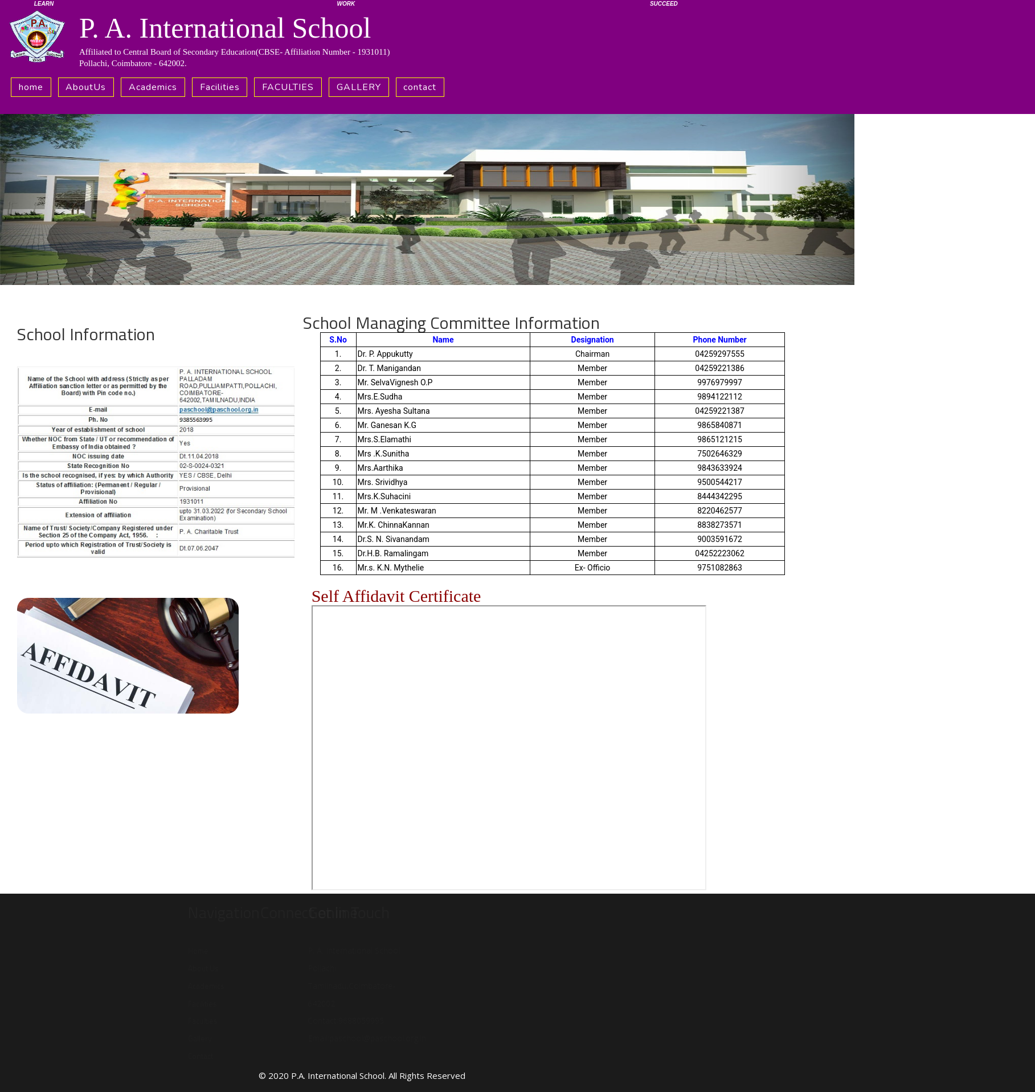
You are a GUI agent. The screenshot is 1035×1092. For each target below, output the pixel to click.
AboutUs (86, 87)
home (31, 87)
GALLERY (359, 87)
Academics (153, 87)
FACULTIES (288, 87)
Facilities (220, 87)
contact (419, 87)
